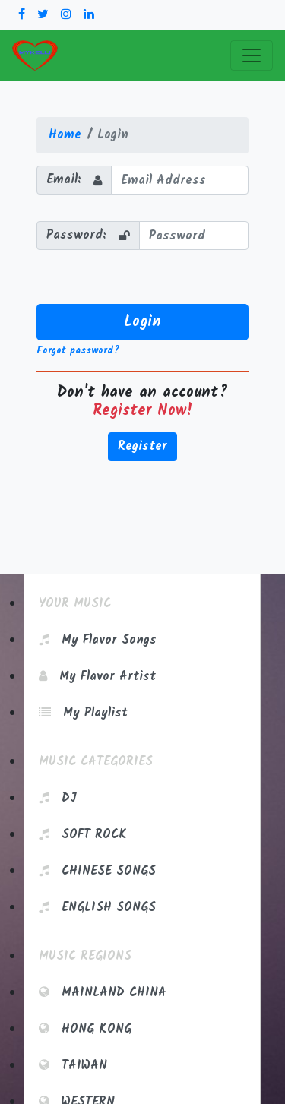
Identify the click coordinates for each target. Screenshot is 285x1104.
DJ (58, 798)
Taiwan (73, 1065)
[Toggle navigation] (251, 55)
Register (142, 446)
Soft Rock (83, 834)
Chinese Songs (97, 871)
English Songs (97, 907)
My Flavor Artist (97, 676)
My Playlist (83, 713)
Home (65, 134)
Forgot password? (77, 351)
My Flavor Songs (98, 640)
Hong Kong (85, 1029)
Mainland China (102, 992)
